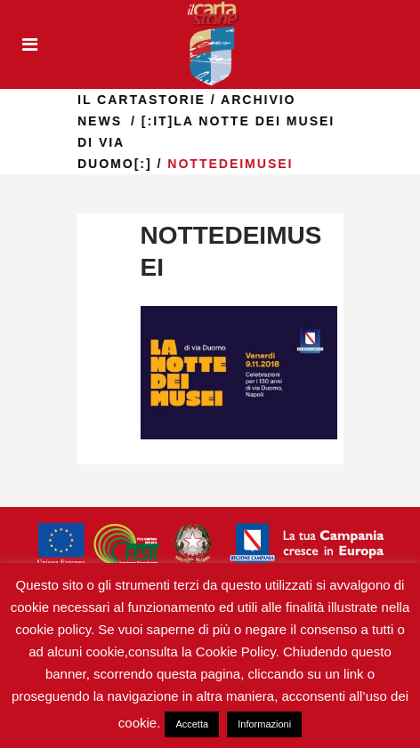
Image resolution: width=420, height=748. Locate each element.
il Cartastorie (174, 99)
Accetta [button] (191, 724)
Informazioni (264, 724)
